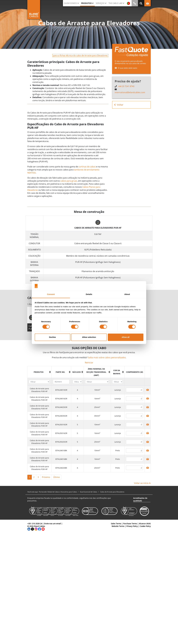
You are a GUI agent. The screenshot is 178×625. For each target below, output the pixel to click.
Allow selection (89, 337)
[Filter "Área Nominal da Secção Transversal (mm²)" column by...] (97, 382)
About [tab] (127, 294)
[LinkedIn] (28, 529)
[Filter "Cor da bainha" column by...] (117, 382)
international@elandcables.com (130, 92)
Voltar (118, 104)
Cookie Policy (145, 526)
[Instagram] (36, 529)
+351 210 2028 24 (34, 523)
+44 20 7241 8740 (126, 86)
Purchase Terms (130, 523)
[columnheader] (39, 372)
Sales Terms (116, 523)
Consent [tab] (51, 294)
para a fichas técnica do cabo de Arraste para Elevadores (80, 55)
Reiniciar (89, 362)
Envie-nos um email (52, 523)
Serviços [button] (100, 3)
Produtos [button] (86, 3)
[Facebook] (39, 529)
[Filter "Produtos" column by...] (39, 382)
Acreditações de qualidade (140, 499)
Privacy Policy (132, 526)
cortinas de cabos (87, 166)
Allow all (125, 337)
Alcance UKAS (145, 523)
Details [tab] (89, 294)
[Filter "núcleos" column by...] (77, 382)
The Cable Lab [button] (115, 3)
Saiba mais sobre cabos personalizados (107, 357)
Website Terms (118, 526)
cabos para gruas (68, 180)
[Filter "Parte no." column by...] (61, 381)
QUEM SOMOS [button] (70, 3)
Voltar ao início (142, 483)
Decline (52, 337)
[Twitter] (32, 529)
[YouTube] (43, 529)
